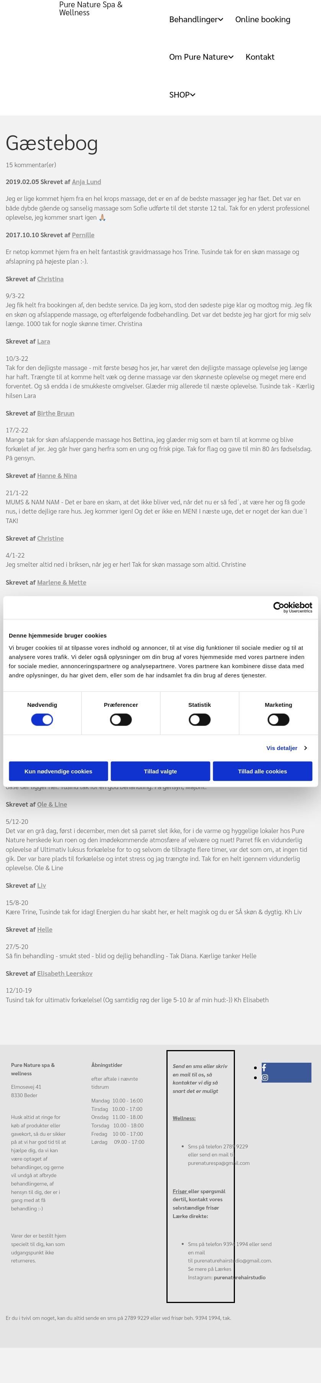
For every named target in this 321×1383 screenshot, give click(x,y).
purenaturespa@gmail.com (219, 1162)
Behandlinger (193, 18)
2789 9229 (235, 1146)
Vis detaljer (282, 748)
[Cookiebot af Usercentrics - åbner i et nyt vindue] (278, 607)
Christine (50, 538)
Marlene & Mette (61, 582)
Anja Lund (86, 181)
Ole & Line (52, 804)
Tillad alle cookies (262, 771)
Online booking (262, 18)
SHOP (179, 94)
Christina (50, 278)
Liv (41, 885)
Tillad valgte (160, 771)
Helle (44, 929)
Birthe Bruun (55, 413)
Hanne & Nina (57, 475)
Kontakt (260, 56)
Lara (43, 341)
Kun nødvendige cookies (58, 771)
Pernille (83, 234)
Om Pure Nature (198, 56)
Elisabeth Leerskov (65, 973)
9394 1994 (235, 1243)
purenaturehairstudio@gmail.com (232, 1260)
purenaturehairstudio (240, 1277)
